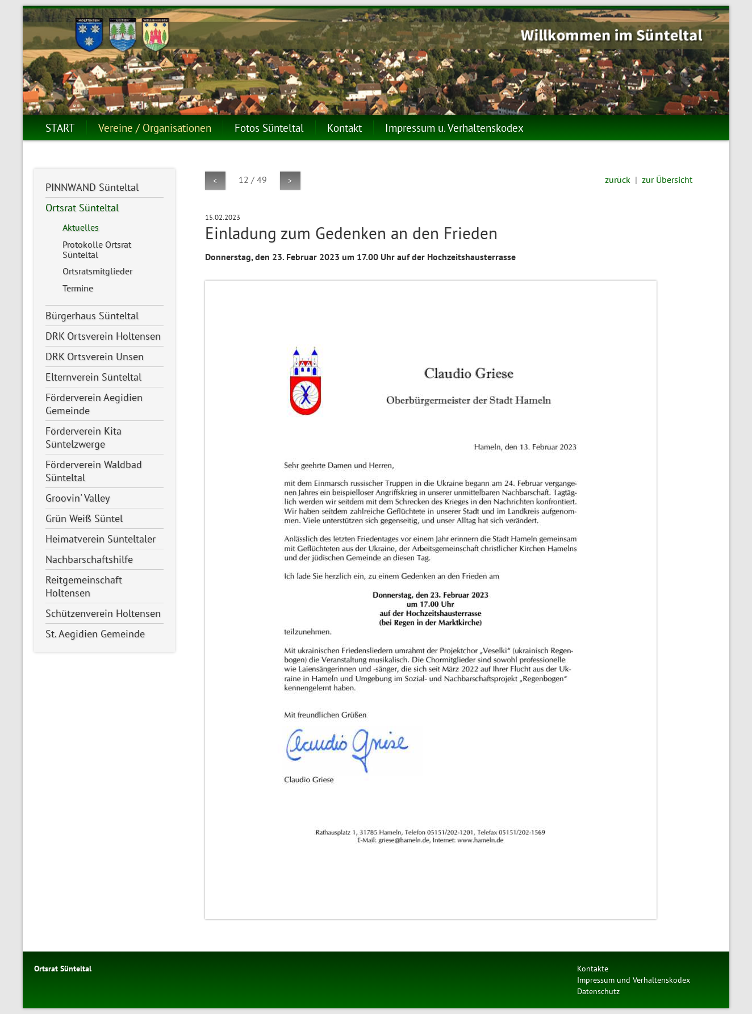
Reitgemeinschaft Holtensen (83, 586)
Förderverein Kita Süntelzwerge (83, 437)
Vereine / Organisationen (154, 127)
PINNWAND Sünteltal (92, 187)
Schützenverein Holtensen (103, 613)
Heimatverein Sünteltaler (100, 538)
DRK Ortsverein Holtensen (103, 336)
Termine (77, 288)
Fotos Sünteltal (269, 127)
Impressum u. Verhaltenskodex (454, 127)
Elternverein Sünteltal (93, 376)
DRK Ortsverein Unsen (94, 356)
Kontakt (344, 127)
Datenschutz (598, 991)
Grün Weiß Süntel (84, 518)
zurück (617, 179)
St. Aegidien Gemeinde (95, 633)
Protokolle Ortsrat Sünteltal (96, 249)
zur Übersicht (667, 179)
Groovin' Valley (77, 497)
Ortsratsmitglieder (97, 271)
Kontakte (592, 968)
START (60, 127)
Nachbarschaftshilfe (89, 559)
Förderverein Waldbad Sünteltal (93, 471)
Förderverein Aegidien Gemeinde (94, 404)
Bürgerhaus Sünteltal (92, 315)
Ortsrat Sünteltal (82, 207)
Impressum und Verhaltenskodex (633, 979)
